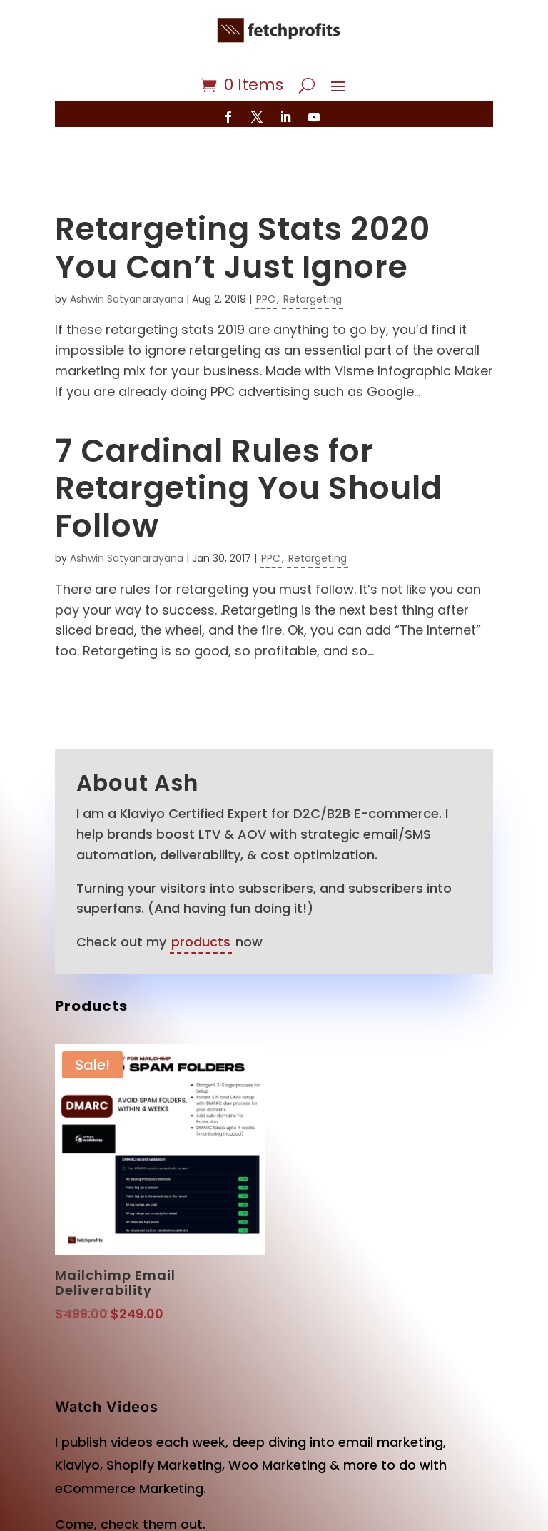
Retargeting (312, 257)
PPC (265, 257)
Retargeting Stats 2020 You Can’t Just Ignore (242, 205)
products (200, 900)
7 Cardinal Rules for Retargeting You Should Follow (248, 446)
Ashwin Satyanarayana (126, 257)
